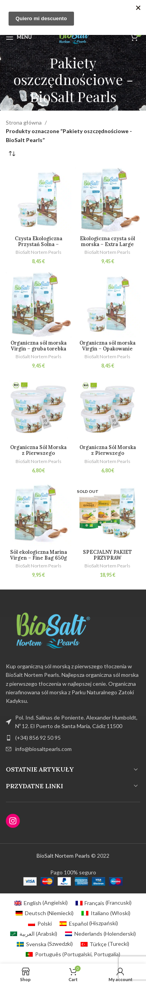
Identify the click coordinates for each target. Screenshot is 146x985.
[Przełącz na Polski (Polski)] (40, 923)
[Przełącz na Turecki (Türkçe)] (105, 944)
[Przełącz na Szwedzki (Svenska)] (45, 944)
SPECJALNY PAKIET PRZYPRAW (107, 555)
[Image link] (48, 631)
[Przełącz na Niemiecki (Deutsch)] (44, 913)
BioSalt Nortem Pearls (39, 252)
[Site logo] (73, 36)
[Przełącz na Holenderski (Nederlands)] (100, 934)
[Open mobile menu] (19, 37)
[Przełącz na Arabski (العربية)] (33, 934)
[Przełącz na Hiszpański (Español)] (89, 923)
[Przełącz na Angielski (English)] (41, 903)
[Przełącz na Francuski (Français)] (104, 903)
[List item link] (73, 738)
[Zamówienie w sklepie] (12, 154)
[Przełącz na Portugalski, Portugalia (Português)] (73, 954)
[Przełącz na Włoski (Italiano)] (105, 913)
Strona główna (24, 122)
